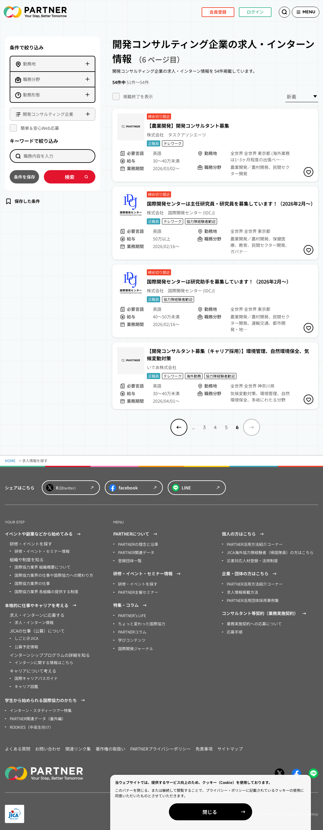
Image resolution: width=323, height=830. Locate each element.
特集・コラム (130, 603)
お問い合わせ (48, 744)
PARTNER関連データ (135, 551)
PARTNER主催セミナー (137, 590)
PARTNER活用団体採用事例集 (251, 598)
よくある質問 (17, 744)
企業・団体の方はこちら (250, 572)
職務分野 (31, 79)
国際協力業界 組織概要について (40, 566)
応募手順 (234, 629)
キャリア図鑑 (25, 682)
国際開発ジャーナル (134, 644)
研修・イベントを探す (136, 582)
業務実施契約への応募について (252, 621)
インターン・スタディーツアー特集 (38, 706)
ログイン (245, 12)
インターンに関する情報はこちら (42, 659)
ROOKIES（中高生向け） (30, 721)
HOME (10, 460)
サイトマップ (230, 744)
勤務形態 (31, 95)
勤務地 (29, 64)
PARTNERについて (136, 534)
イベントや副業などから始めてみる (43, 534)
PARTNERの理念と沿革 (137, 543)
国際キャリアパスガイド (34, 674)
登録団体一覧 (129, 559)
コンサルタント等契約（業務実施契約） (265, 611)
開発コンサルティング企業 (48, 114)
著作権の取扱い (110, 744)
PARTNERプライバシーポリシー (160, 744)
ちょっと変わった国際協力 (140, 621)
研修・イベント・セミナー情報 (40, 550)
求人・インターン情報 (33, 620)
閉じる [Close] (253, 811)
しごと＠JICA (25, 635)
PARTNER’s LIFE (131, 613)
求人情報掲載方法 (241, 590)
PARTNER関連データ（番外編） (36, 714)
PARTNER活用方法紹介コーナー (253, 543)
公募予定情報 (25, 643)
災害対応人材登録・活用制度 (250, 559)
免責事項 (204, 744)
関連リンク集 (78, 744)
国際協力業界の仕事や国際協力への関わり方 (51, 574)
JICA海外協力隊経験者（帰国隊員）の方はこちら (267, 551)
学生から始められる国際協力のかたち (46, 696)
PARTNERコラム (131, 629)
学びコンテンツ (130, 637)
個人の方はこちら (243, 534)
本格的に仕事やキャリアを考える (41, 603)
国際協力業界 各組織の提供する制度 (44, 590)
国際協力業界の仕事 (31, 582)
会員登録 (208, 12)
